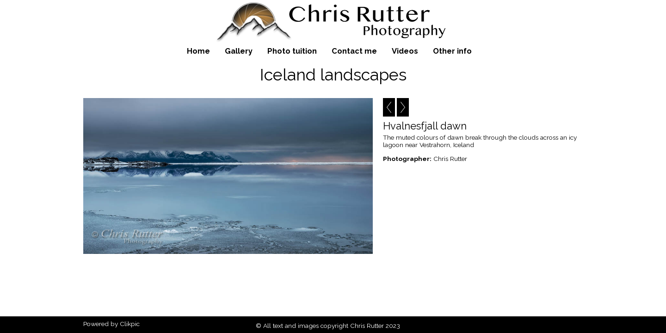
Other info (452, 51)
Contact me (354, 51)
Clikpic (130, 323)
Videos (405, 51)
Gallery (239, 51)
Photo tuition (292, 51)
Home (198, 51)
